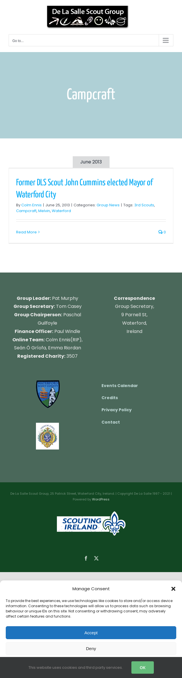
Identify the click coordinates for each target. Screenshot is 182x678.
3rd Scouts (144, 205)
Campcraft (26, 211)
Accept (91, 632)
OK (142, 667)
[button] (173, 589)
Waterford (61, 211)
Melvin (44, 211)
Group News (108, 205)
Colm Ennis (31, 205)
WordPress (101, 499)
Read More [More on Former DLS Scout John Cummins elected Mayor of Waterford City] (26, 232)
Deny (91, 648)
